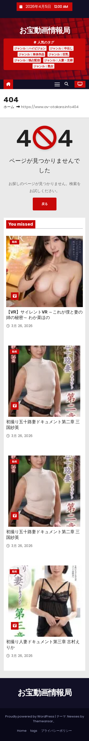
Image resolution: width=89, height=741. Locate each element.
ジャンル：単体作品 (31, 54)
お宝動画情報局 (44, 30)
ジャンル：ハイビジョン (30, 48)
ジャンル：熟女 (43, 66)
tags (33, 730)
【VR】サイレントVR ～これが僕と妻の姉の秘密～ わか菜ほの (44, 314)
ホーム (9, 106)
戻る (45, 204)
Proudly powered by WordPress (30, 716)
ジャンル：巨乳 (58, 54)
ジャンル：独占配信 (27, 60)
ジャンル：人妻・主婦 (58, 60)
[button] (67, 84)
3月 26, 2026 (22, 325)
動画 (14, 242)
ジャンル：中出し (61, 48)
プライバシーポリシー (56, 730)
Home (22, 730)
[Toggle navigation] (57, 84)
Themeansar (43, 721)
